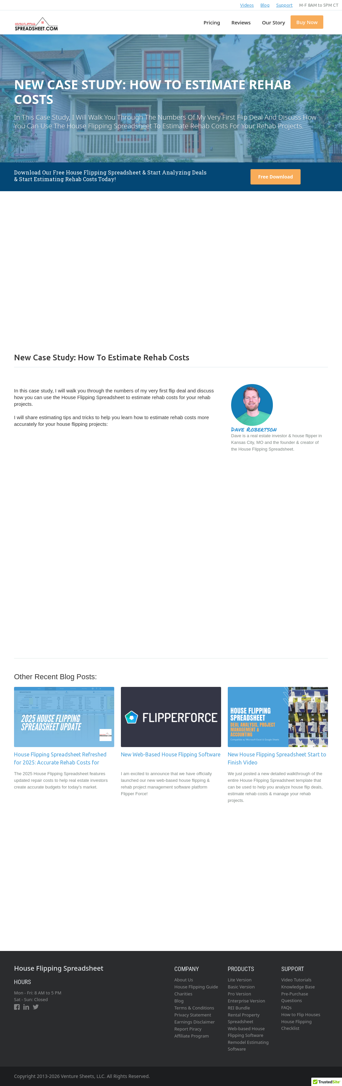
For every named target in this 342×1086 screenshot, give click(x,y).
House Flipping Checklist (296, 1024)
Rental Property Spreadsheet (244, 1018)
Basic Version (241, 987)
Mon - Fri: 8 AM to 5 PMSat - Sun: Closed (37, 996)
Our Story (273, 22)
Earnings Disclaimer (194, 1022)
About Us (183, 980)
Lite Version (239, 980)
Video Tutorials (296, 980)
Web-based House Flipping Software (246, 1031)
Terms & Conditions (194, 1008)
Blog (265, 5)
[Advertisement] (171, 271)
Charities (183, 994)
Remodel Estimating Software (248, 1045)
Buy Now (307, 22)
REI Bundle (239, 1008)
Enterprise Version (246, 1001)
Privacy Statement (192, 1015)
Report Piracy (187, 1029)
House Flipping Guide (196, 987)
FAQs (286, 1007)
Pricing (211, 22)
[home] (35, 20)
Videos (247, 5)
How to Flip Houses (300, 1014)
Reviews (240, 22)
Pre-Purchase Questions (294, 997)
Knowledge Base (298, 987)
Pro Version (239, 994)
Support (284, 5)
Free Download (275, 176)
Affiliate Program (191, 1036)
